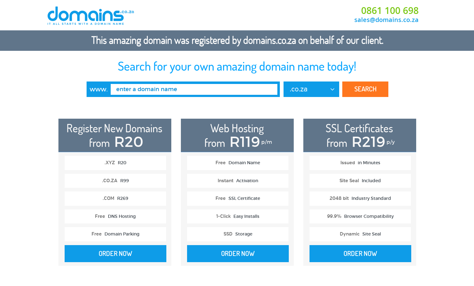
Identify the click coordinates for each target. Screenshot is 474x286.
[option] (114, 195)
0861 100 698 (390, 10)
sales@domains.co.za (386, 19)
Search (365, 89)
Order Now (115, 253)
